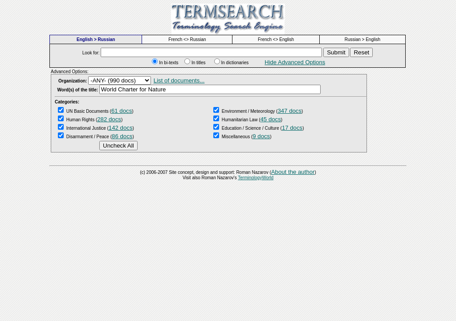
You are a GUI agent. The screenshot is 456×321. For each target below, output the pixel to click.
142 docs (121, 127)
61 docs (121, 110)
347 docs (289, 110)
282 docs (109, 119)
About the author (293, 172)
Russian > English (362, 39)
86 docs (122, 136)
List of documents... (179, 80)
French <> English (276, 39)
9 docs (261, 136)
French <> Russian (187, 39)
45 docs (271, 119)
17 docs (292, 127)
